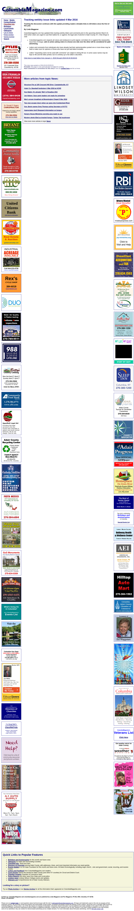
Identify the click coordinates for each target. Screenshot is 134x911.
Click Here (123, 737)
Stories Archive (9, 37)
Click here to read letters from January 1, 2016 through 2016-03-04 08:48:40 (50, 58)
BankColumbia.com (123, 66)
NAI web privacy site (97, 909)
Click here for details (11, 117)
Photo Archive (9, 35)
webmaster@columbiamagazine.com (62, 903)
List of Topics (8, 33)
